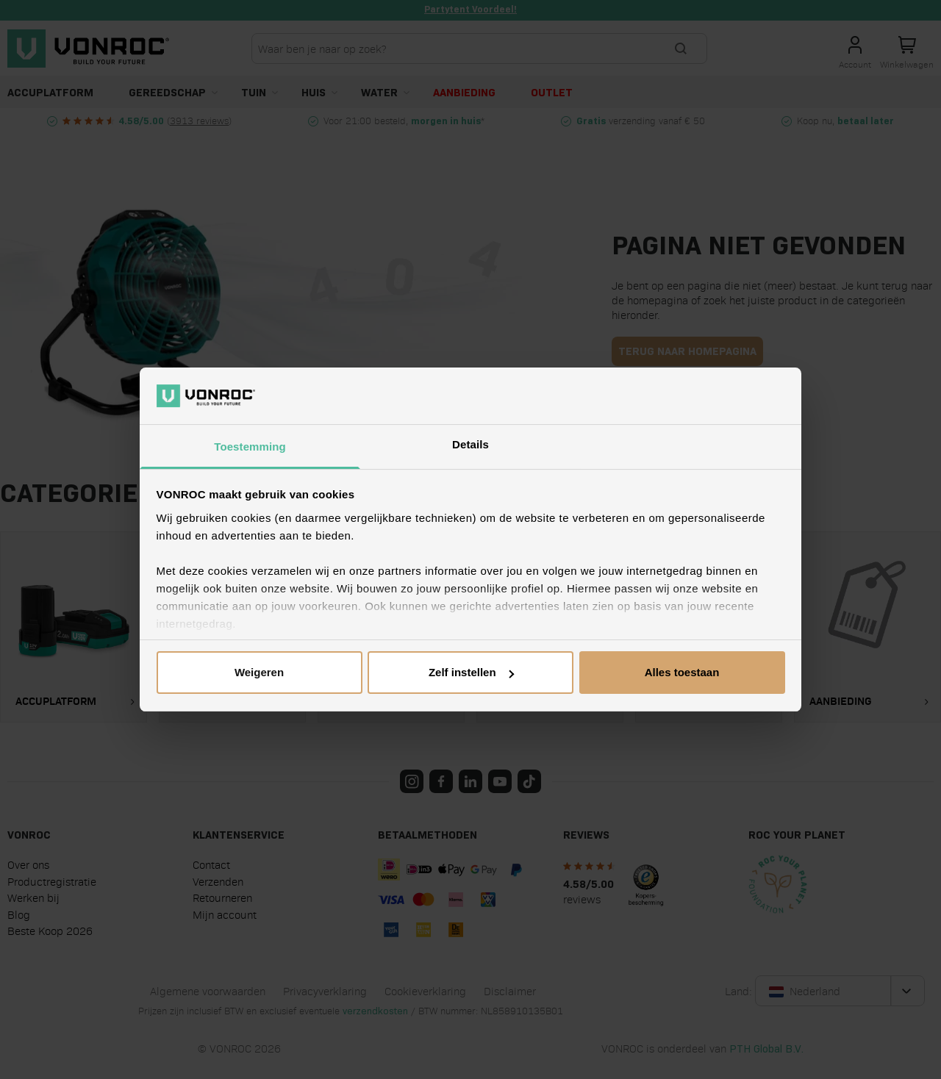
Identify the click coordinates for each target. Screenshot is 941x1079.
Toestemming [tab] (250, 446)
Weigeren (259, 672)
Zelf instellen (471, 672)
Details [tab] (470, 444)
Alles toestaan (682, 672)
